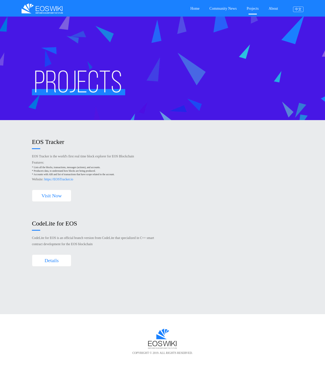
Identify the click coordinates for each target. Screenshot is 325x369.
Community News (223, 9)
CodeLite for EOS (54, 223)
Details (52, 260)
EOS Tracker (48, 142)
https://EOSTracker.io (58, 179)
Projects (253, 9)
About (273, 9)
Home (194, 9)
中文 (298, 9)
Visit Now (51, 195)
